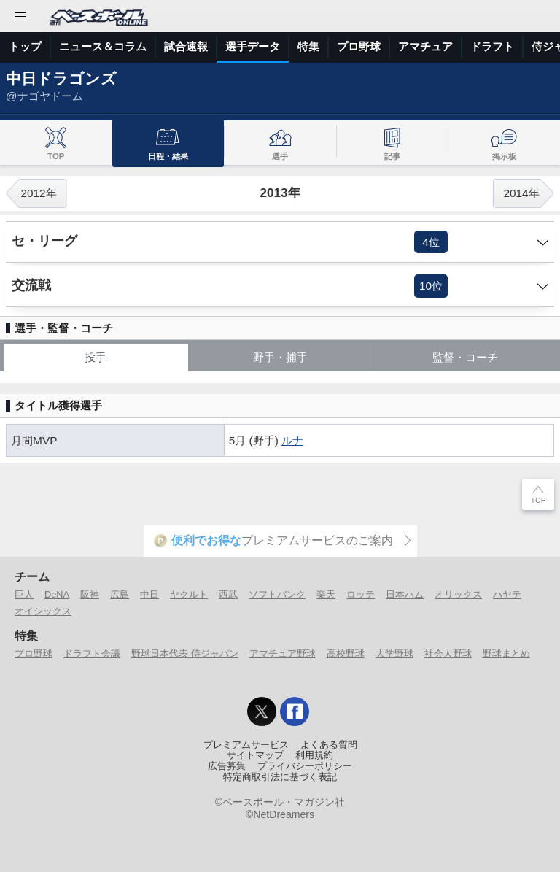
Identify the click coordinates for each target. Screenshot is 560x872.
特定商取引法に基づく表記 (280, 777)
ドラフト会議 (91, 653)
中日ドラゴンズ (61, 78)
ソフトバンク (277, 594)
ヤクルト (189, 594)
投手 (95, 357)
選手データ (252, 46)
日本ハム (405, 594)
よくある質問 (328, 745)
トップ (25, 46)
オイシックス (43, 611)
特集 (308, 46)
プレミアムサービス (246, 745)
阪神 (89, 594)
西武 (228, 594)
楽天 (325, 594)
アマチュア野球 (282, 653)
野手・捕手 (280, 357)
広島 (119, 594)
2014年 (521, 193)
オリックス (458, 594)
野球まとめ (506, 653)
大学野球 (394, 653)
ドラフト (492, 46)
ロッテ (360, 594)
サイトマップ (255, 755)
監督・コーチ (465, 357)
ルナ (292, 440)
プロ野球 (359, 46)
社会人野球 (448, 653)
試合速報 (186, 46)
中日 (149, 594)
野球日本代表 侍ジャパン (184, 653)
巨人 (24, 594)
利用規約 (314, 755)
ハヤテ (507, 594)
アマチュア (425, 46)
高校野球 (346, 653)
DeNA (56, 594)
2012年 (38, 193)
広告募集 (227, 766)
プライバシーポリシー (304, 766)
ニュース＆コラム (103, 46)
